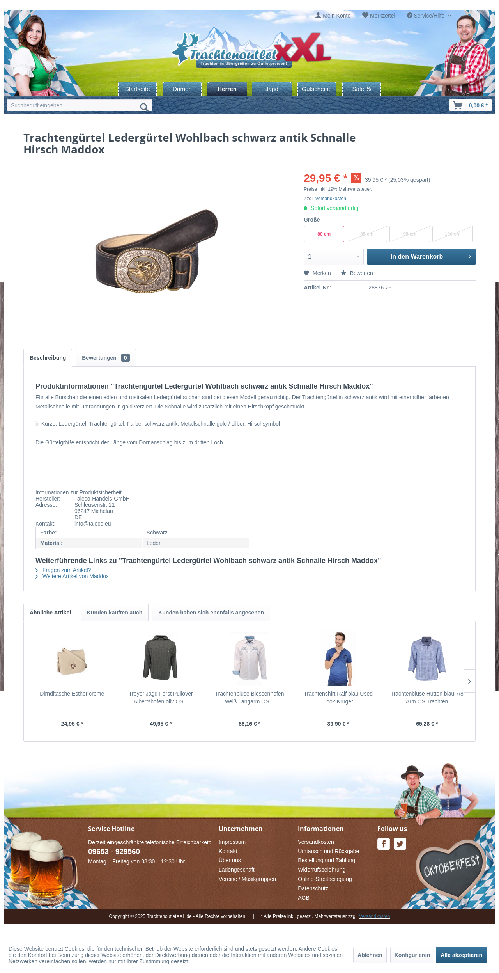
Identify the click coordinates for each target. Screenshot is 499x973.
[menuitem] (333, 16)
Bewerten (357, 273)
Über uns (230, 860)
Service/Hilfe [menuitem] (426, 15)
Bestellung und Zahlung (326, 860)
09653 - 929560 (114, 851)
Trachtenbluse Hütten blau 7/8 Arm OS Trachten (427, 698)
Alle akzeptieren (461, 955)
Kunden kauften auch (114, 612)
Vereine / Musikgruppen (247, 879)
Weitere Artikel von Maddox (72, 576)
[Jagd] (272, 89)
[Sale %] (361, 89)
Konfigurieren (412, 955)
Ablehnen (369, 955)
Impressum (232, 842)
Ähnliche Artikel (50, 612)
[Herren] (227, 89)
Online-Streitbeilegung (325, 879)
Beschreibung (48, 358)
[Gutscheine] (316, 89)
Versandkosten (330, 198)
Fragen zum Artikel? (63, 570)
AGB (304, 898)
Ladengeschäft (237, 869)
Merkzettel (382, 15)
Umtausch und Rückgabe (328, 851)
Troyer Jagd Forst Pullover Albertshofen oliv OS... (161, 698)
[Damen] (182, 89)
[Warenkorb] (470, 105)
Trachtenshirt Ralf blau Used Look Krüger (338, 698)
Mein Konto (336, 15)
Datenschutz (313, 888)
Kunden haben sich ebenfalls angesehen (211, 612)
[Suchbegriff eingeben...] (79, 105)
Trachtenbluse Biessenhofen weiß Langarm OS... (249, 698)
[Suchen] (144, 107)
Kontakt (228, 851)
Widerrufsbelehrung (321, 869)
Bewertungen (105, 358)
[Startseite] (137, 89)
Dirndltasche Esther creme (72, 694)
